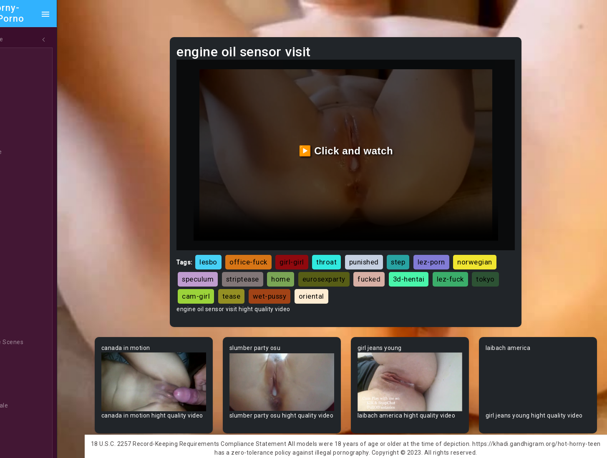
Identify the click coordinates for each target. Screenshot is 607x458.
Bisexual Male (35, 406)
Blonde (25, 421)
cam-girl (247, 286)
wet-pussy (321, 286)
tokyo (211, 286)
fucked (389, 269)
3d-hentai (429, 269)
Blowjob (27, 437)
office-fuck (269, 252)
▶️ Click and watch (357, 145)
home (301, 269)
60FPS (24, 231)
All (19, 200)
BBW (22, 326)
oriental (362, 286)
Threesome (32, 152)
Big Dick (27, 374)
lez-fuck (470, 269)
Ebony (24, 89)
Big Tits (26, 390)
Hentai (25, 184)
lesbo (229, 252)
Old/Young (30, 120)
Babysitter (30, 311)
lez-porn (452, 252)
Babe (23, 295)
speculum (218, 269)
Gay (21, 215)
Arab (22, 263)
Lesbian (26, 136)
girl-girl (312, 252)
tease (283, 286)
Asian (23, 279)
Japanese (29, 168)
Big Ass (26, 358)
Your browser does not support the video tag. (174, 371)
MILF (22, 73)
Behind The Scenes (43, 342)
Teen (23, 57)
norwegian (495, 252)
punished (384, 252)
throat (347, 252)
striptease (263, 269)
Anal (22, 104)
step (418, 252)
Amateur (28, 247)
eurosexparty (344, 269)
